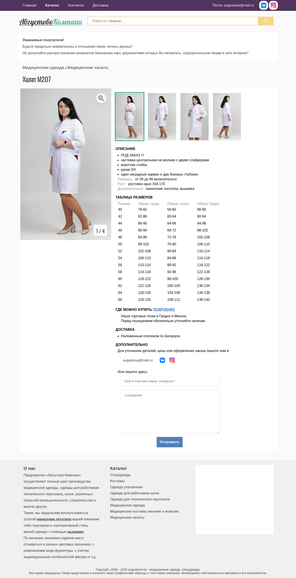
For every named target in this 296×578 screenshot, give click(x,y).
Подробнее (164, 309)
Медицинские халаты (87, 67)
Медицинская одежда (43, 67)
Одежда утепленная (126, 487)
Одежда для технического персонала (140, 499)
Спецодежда (120, 475)
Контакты (76, 5)
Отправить (169, 442)
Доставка (100, 5)
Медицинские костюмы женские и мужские (144, 511)
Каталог (52, 5)
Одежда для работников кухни (134, 493)
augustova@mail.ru (239, 5)
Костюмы (117, 481)
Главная (30, 5)
